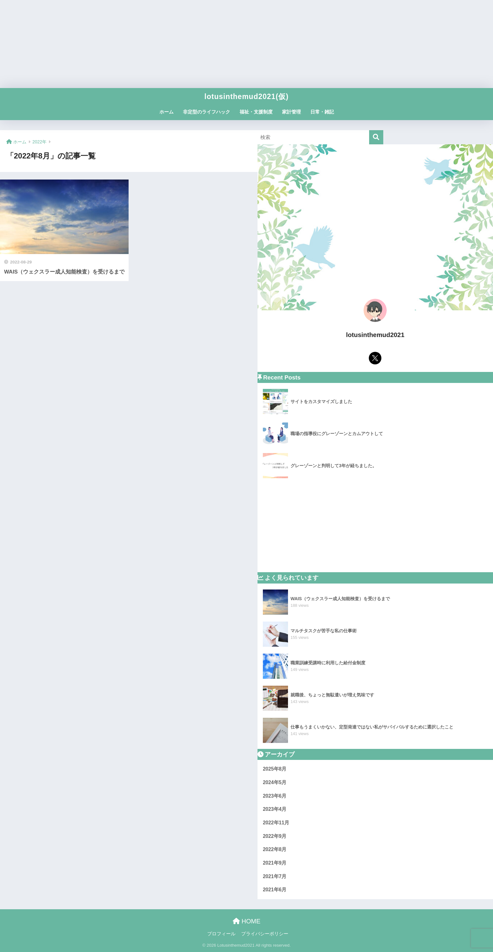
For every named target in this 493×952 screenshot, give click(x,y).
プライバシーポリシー (264, 933)
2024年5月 (275, 782)
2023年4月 (275, 809)
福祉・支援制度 (256, 111)
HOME (247, 921)
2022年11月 (276, 822)
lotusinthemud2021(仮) (246, 96)
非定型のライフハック (206, 111)
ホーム (166, 111)
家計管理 (291, 111)
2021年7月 (275, 876)
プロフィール (221, 933)
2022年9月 (275, 836)
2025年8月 (275, 769)
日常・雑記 (322, 111)
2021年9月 (275, 863)
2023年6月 (275, 796)
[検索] (376, 137)
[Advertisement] (246, 44)
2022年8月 (275, 849)
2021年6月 (275, 889)
